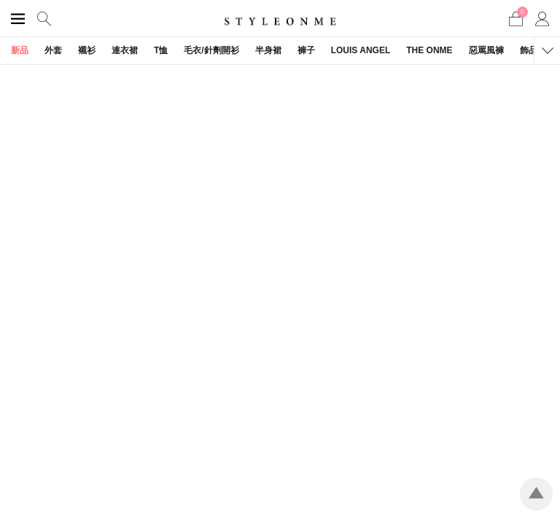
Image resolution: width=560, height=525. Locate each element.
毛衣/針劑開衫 (211, 50)
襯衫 (87, 50)
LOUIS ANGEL (361, 50)
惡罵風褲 (486, 50)
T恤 (161, 50)
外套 (53, 50)
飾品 (528, 50)
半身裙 (268, 50)
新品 (19, 50)
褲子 (306, 50)
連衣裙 (125, 50)
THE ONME (429, 50)
